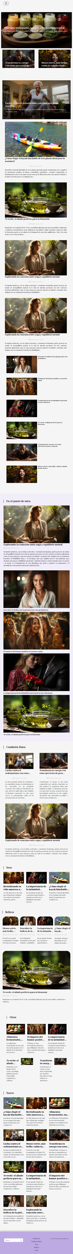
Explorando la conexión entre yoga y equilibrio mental (32, 276)
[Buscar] (13, 1240)
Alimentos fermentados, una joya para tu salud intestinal (34, 27)
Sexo (36, 1244)
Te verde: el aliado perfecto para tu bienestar (27, 219)
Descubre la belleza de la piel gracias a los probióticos (52, 357)
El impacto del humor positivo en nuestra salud (52, 379)
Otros (36, 1250)
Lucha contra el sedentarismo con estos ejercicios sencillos (31, 105)
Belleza (36, 1247)
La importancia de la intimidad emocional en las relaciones (52, 401)
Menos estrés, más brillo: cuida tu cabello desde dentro (54, 65)
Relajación (36, 1238)
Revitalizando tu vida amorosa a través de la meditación (12, 891)
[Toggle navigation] (6, 3)
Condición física (36, 1241)
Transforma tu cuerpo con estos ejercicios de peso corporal (17, 65)
